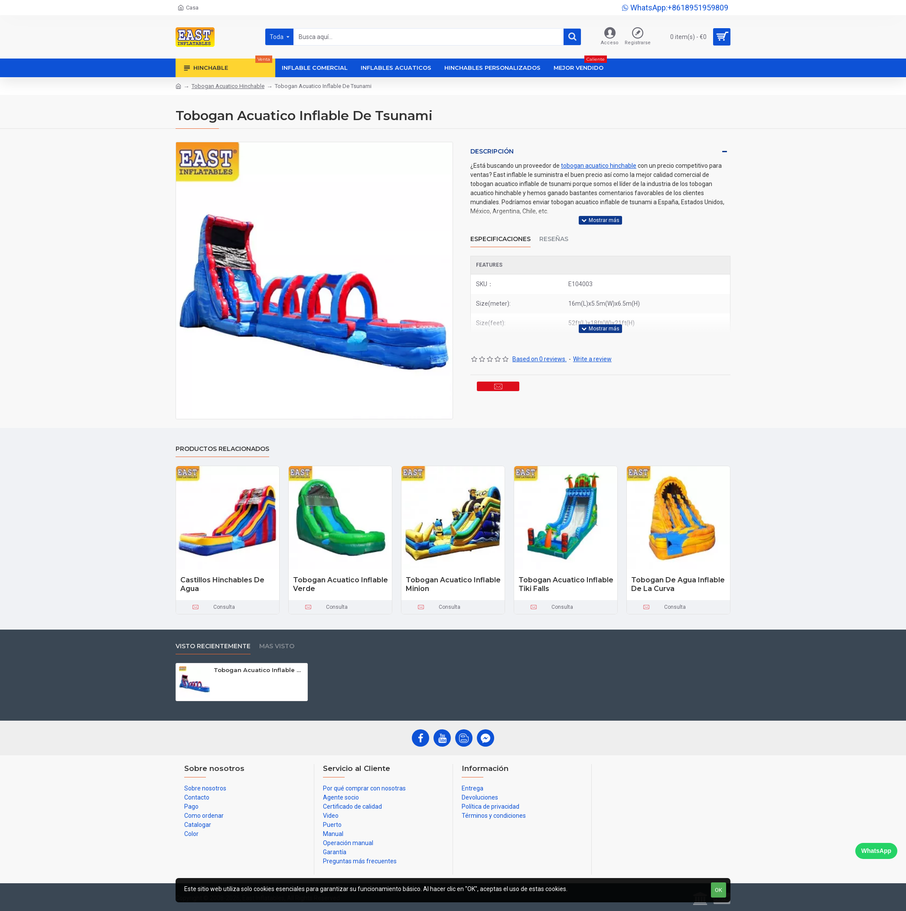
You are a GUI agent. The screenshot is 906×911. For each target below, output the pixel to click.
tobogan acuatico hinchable (598, 165)
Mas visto (276, 646)
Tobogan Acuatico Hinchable (228, 86)
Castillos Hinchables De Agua (222, 584)
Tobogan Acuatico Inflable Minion (453, 584)
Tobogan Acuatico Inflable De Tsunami (259, 669)
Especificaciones (500, 228)
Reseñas (553, 228)
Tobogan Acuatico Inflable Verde (340, 584)
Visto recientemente (213, 646)
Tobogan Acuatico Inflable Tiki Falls (565, 584)
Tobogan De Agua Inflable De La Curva (678, 584)
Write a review (592, 337)
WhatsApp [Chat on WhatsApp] (876, 850)
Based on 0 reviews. (539, 337)
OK (718, 890)
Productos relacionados (222, 449)
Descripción (492, 151)
